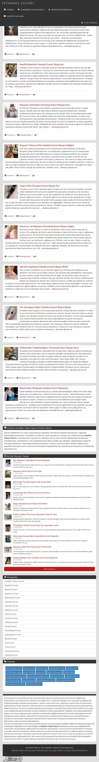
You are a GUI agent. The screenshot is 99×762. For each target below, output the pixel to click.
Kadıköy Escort (23, 54)
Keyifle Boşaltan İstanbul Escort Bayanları (42, 64)
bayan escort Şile (57, 676)
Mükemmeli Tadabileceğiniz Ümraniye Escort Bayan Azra (49, 347)
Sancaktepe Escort (13, 630)
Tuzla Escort (10, 646)
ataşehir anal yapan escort (16, 676)
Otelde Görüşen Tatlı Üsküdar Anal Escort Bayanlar (35, 557)
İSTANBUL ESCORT (18, 3)
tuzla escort (40, 672)
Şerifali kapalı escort (14, 668)
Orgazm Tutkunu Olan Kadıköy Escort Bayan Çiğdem (47, 145)
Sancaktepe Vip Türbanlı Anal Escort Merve (31, 492)
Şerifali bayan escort (14, 672)
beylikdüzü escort (50, 754)
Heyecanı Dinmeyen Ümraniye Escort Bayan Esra (45, 105)
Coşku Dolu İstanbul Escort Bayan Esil (40, 185)
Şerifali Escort (11, 638)
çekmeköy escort (28, 680)
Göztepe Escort (11, 601)
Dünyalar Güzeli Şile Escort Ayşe (27, 471)
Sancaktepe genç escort (46, 680)
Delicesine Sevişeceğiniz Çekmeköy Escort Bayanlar (35, 536)
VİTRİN (9, 9)
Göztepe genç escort (57, 668)
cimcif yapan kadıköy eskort (38, 676)
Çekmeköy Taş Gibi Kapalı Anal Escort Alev (32, 481)
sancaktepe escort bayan (15, 684)
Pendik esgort (69, 672)
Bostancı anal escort (34, 684)
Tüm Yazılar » (49, 568)
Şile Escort (9, 642)
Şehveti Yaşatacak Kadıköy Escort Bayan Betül (44, 266)
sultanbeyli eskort (72, 676)
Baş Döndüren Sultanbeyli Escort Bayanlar (31, 460)
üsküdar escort (29, 668)
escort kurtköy (29, 672)
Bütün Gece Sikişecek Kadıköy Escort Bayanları (44, 388)
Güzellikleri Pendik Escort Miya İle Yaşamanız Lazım (36, 525)
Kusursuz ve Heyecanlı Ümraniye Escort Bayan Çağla (47, 226)
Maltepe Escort (11, 622)
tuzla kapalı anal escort (65, 680)
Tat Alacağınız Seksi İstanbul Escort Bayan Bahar (45, 307)
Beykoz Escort (11, 589)
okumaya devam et (72, 45)
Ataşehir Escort (11, 585)
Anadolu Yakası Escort (14, 581)
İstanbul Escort (24, 94)
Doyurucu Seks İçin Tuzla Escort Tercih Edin (32, 546)
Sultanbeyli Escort (13, 634)
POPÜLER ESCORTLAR (60, 9)
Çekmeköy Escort (12, 597)
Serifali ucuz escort (13, 680)
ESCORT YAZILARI (14, 16)
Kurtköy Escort (11, 618)
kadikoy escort (42, 668)
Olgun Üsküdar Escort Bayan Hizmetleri (30, 503)
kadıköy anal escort (54, 672)
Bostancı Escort (11, 593)
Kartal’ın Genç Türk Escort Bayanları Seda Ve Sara (35, 514)
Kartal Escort (10, 613)
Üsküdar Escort (11, 655)
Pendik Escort (11, 626)
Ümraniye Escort (25, 135)
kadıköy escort (72, 668)
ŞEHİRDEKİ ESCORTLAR (31, 9)
